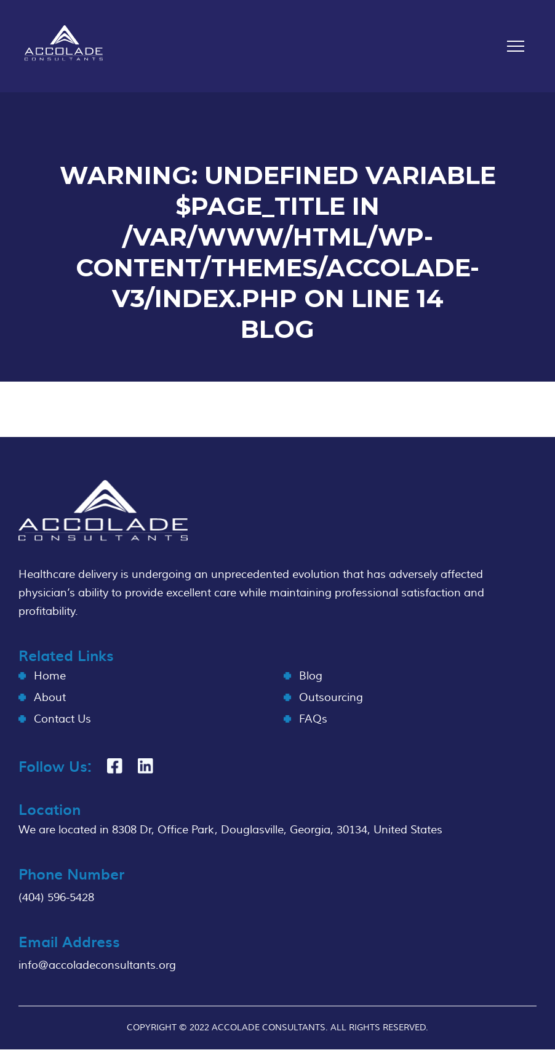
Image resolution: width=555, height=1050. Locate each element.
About (50, 698)
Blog (310, 676)
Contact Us (62, 719)
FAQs (313, 719)
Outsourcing (331, 698)
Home (50, 676)
